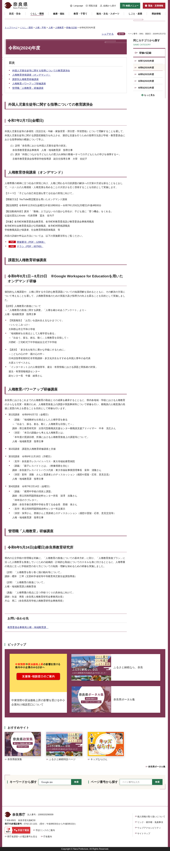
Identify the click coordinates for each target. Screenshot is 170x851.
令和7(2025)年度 (146, 61)
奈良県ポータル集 (156, 766)
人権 (50, 27)
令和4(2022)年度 (146, 81)
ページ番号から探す (104, 782)
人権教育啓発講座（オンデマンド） (31, 75)
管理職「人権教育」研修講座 (28, 88)
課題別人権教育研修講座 (25, 79)
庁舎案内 (47, 836)
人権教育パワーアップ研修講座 (29, 83)
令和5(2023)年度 (146, 74)
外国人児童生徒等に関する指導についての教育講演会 (41, 70)
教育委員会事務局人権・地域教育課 (27, 627)
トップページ (11, 27)
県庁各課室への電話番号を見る (22, 836)
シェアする (108, 34)
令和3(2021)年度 (146, 88)
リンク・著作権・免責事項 (150, 822)
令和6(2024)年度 (146, 67)
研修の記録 (71, 27)
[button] (76, 5)
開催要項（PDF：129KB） (31, 242)
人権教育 (59, 27)
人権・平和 (40, 27)
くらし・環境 (26, 27)
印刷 (122, 34)
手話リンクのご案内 (45, 830)
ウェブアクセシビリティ (149, 828)
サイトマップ (143, 833)
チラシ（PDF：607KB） (30, 246)
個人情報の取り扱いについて (151, 816)
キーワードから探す (23, 782)
